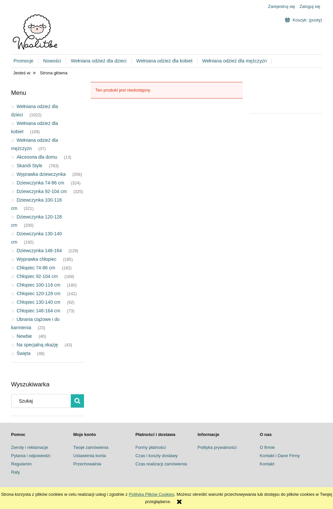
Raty (15, 472)
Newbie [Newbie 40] (24, 336)
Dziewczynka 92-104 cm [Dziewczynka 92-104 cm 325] (42, 191)
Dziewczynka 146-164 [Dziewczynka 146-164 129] (39, 250)
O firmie (267, 447)
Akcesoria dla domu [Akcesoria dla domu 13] (37, 157)
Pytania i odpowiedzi (31, 455)
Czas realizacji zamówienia (161, 463)
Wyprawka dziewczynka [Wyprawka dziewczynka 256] (41, 174)
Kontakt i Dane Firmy (280, 455)
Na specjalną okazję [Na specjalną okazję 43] (37, 344)
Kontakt (267, 463)
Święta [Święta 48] (23, 353)
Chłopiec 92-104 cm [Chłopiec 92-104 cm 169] (37, 276)
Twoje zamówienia (90, 447)
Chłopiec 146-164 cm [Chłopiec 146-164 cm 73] (38, 310)
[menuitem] (26, 61)
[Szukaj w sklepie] (42, 401)
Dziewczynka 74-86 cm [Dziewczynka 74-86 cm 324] (40, 182)
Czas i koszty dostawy (157, 455)
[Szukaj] (77, 401)
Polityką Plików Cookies (151, 494)
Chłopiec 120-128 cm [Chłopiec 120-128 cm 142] (38, 293)
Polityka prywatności (217, 447)
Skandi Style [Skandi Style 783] (29, 165)
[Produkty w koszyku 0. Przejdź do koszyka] (304, 20)
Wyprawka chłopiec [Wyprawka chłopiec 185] (36, 259)
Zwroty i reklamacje (29, 447)
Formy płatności (151, 447)
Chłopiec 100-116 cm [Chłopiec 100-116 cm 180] (38, 285)
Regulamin (21, 463)
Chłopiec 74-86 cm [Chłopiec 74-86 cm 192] (36, 267)
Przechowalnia (87, 463)
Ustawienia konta (89, 455)
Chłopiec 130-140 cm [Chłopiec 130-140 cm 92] (38, 302)
